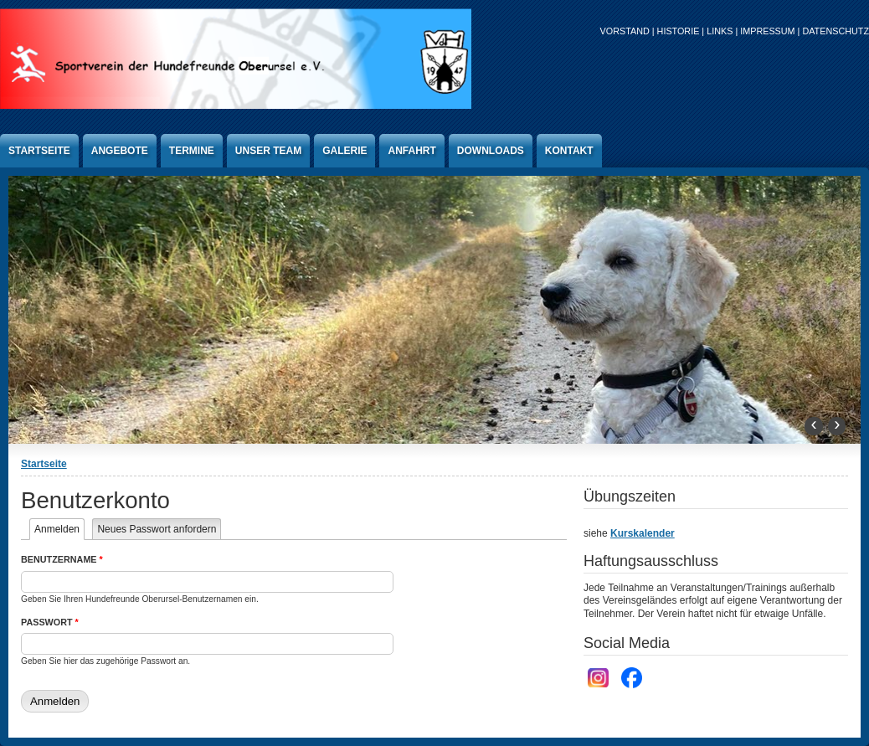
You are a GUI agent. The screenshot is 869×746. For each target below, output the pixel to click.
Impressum (767, 31)
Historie (678, 31)
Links (720, 31)
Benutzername (62, 559)
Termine (191, 151)
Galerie (344, 151)
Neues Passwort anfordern (156, 529)
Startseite (39, 151)
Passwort (50, 622)
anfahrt (411, 151)
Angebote (119, 151)
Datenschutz (835, 31)
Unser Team (268, 151)
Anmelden (59, 529)
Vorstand (625, 31)
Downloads (490, 151)
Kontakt (569, 151)
